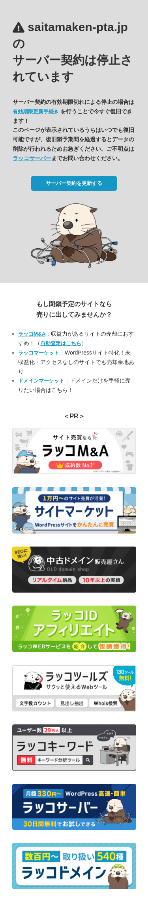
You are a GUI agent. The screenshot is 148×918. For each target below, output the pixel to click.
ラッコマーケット (38, 353)
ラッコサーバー (32, 158)
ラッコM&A (31, 334)
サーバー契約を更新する (74, 183)
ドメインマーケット (41, 381)
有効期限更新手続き (36, 112)
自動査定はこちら (60, 343)
